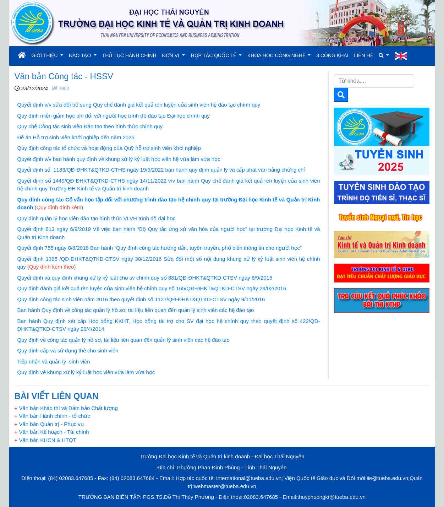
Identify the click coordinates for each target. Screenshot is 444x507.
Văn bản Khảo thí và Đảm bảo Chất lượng (66, 408)
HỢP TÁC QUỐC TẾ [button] (214, 55)
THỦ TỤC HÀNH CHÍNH (129, 55)
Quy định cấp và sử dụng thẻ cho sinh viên (68, 350)
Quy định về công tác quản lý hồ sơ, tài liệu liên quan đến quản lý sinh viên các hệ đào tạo (123, 340)
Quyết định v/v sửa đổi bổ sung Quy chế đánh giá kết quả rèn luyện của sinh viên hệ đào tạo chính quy (139, 105)
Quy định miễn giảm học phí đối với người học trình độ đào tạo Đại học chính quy (113, 116)
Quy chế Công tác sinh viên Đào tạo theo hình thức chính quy (90, 126)
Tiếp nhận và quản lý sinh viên (53, 361)
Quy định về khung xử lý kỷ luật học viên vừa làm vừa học (86, 372)
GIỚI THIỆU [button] (45, 55)
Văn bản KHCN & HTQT (45, 440)
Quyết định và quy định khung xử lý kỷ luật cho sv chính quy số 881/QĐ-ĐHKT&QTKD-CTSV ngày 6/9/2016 (145, 278)
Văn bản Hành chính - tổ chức (52, 416)
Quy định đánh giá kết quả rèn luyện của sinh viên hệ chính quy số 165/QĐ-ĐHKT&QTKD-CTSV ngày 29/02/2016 (151, 288)
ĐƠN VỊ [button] (171, 55)
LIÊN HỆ (363, 55)
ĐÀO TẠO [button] (80, 55)
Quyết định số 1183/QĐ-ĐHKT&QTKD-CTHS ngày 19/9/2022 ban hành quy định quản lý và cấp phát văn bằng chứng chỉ (161, 170)
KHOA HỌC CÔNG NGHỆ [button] (277, 55)
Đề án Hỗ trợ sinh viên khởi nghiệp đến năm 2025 (76, 137)
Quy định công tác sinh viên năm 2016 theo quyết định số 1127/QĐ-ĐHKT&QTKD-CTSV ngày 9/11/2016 (141, 299)
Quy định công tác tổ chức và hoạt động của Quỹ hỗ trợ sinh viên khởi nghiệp (109, 148)
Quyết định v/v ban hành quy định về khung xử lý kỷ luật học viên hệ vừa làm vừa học (118, 159)
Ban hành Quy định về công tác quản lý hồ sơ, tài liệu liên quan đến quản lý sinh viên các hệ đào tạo (135, 310)
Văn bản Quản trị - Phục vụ (49, 424)
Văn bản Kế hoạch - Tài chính (52, 432)
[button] (384, 55)
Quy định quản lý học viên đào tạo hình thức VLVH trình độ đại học (96, 218)
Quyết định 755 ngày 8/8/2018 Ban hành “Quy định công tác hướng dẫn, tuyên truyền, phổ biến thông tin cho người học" (159, 248)
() (59, 207)
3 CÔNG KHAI (332, 55)
